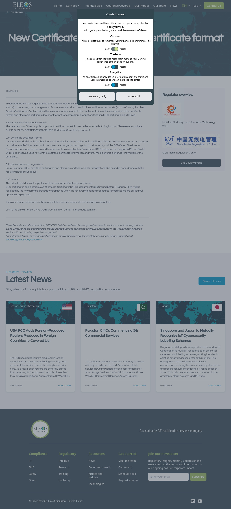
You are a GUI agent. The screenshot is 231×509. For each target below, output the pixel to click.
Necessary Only (97, 96)
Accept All (134, 96)
